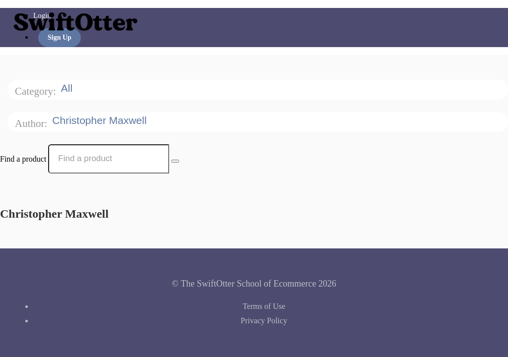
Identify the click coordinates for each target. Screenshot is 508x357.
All (68, 88)
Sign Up (59, 37)
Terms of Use (264, 306)
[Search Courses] (175, 161)
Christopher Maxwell (100, 120)
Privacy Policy (264, 320)
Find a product (23, 158)
